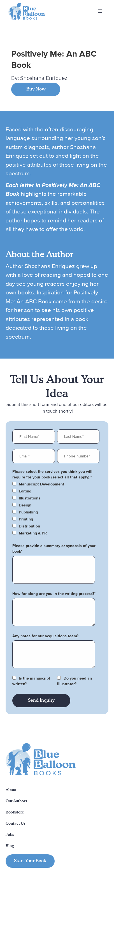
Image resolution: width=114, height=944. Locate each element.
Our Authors (16, 801)
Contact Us (15, 824)
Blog (10, 846)
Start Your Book (30, 861)
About (11, 790)
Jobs (10, 835)
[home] (25, 11)
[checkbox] (55, 484)
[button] (100, 11)
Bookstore (15, 812)
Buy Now (35, 89)
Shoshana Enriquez (43, 78)
